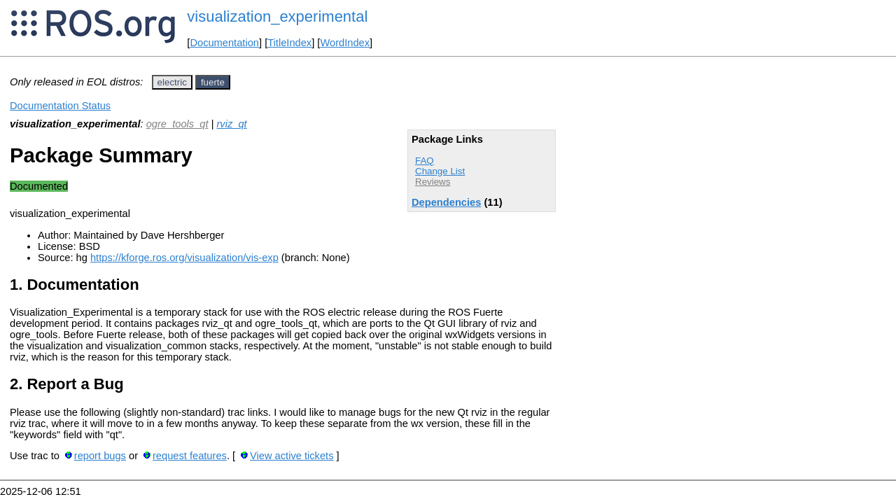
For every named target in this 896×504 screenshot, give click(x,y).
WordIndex (345, 42)
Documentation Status (60, 105)
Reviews (432, 181)
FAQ (424, 160)
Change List (440, 171)
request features (190, 455)
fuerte (213, 82)
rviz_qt (231, 124)
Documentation (224, 42)
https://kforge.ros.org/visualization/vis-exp (184, 257)
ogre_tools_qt (177, 124)
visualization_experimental (277, 16)
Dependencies (446, 202)
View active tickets (291, 455)
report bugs (100, 455)
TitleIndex (289, 42)
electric (172, 82)
